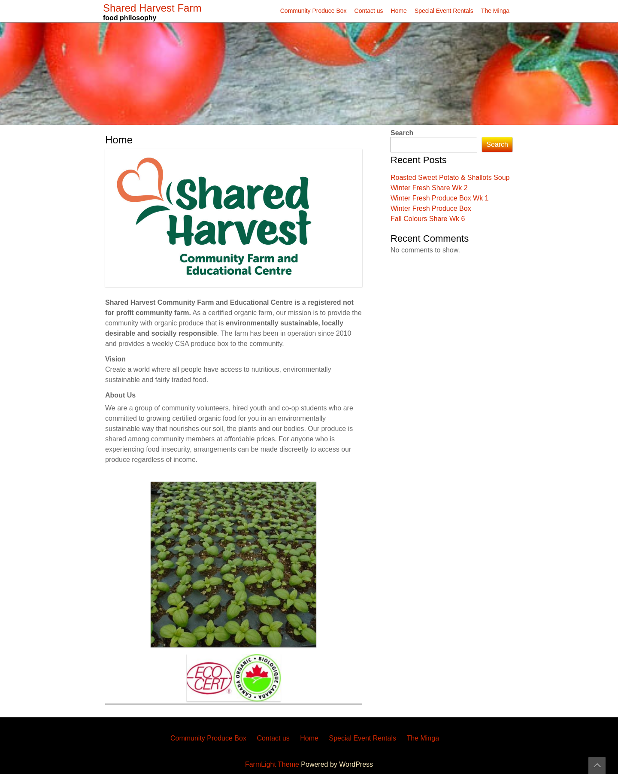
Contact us (368, 10)
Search (402, 133)
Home (399, 10)
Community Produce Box (313, 10)
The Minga (495, 10)
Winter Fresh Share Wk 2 (429, 187)
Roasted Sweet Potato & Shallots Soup (450, 177)
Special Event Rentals (444, 10)
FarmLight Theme (273, 764)
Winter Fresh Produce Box (431, 208)
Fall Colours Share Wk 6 (428, 218)
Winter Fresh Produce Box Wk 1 (440, 198)
